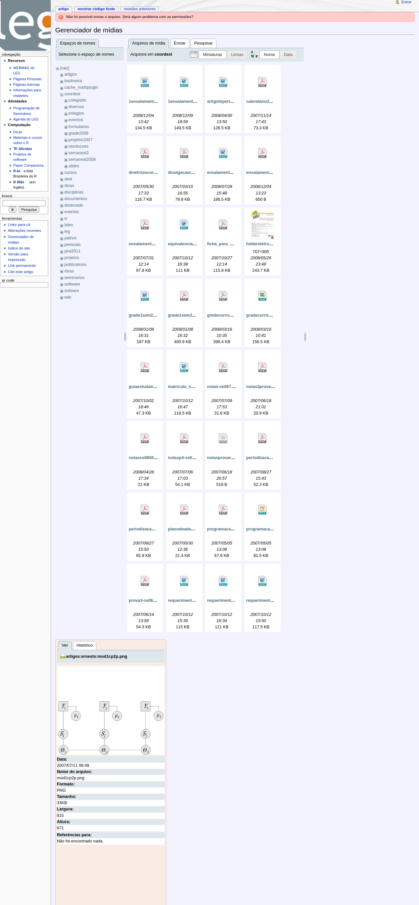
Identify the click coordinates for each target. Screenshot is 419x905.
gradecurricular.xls (264, 315)
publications (75, 264)
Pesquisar (203, 43)
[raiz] (64, 68)
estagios (76, 113)
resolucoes (78, 146)
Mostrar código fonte (96, 9)
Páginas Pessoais (27, 79)
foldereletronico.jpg (265, 244)
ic (65, 218)
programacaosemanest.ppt (272, 529)
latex (68, 225)
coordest (72, 94)
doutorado (73, 205)
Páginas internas (26, 84)
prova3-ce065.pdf (146, 600)
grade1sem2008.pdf (187, 315)
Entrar (406, 2)
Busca (7, 196)
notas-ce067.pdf (223, 386)
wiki (67, 297)
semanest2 (78, 153)
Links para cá (19, 225)
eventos (75, 120)
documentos (75, 198)
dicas (69, 185)
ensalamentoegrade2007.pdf (274, 172)
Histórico (85, 645)
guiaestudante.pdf (146, 386)
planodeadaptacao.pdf (190, 529)
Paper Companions (28, 165)
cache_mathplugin (81, 87)
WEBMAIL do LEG (24, 70)
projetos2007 (80, 140)
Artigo (63, 9)
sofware (71, 290)
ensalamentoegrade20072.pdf (158, 244)
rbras (69, 271)
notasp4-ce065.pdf (186, 457)
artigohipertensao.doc (228, 101)
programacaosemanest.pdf (233, 529)
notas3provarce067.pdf (269, 386)
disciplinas (74, 192)
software (72, 284)
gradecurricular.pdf (226, 315)
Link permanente (22, 266)
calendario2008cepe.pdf (269, 101)
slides (73, 166)
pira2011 (72, 251)
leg (67, 231)
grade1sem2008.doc (148, 315)
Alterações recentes (24, 230)
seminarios (74, 277)
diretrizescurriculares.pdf (153, 172)
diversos (76, 106)
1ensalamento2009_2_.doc (194, 101)
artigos (70, 74)
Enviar (180, 43)
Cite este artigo (20, 272)
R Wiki (18, 182)
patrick (70, 238)
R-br (17, 171)
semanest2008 (82, 159)
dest (68, 179)
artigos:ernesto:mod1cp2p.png (96, 656)
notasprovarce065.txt (228, 457)
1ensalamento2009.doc (151, 101)
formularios (78, 126)
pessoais (72, 244)
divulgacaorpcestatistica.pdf (196, 172)
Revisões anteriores (139, 9)
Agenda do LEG (26, 119)
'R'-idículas (22, 149)
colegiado (77, 100)
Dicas (17, 132)
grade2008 (78, 133)
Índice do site (19, 248)
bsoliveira (73, 81)
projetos (71, 257)
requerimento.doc (185, 600)
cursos (70, 172)
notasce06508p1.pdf (148, 457)
